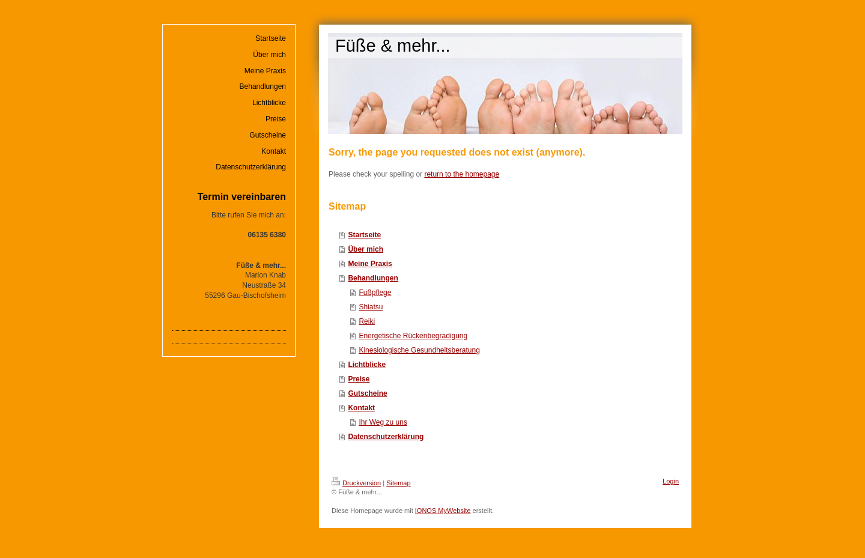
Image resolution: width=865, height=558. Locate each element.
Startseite (364, 235)
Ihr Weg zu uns (383, 422)
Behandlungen (373, 278)
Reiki (367, 321)
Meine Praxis (370, 263)
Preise (358, 379)
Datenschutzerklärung (385, 436)
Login (671, 481)
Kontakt (361, 408)
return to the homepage (461, 174)
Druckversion (356, 483)
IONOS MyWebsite (443, 510)
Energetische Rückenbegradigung (413, 336)
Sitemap (398, 483)
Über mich (365, 249)
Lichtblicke (367, 364)
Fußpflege (375, 292)
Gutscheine (367, 393)
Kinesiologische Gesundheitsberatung (419, 350)
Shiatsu (371, 307)
